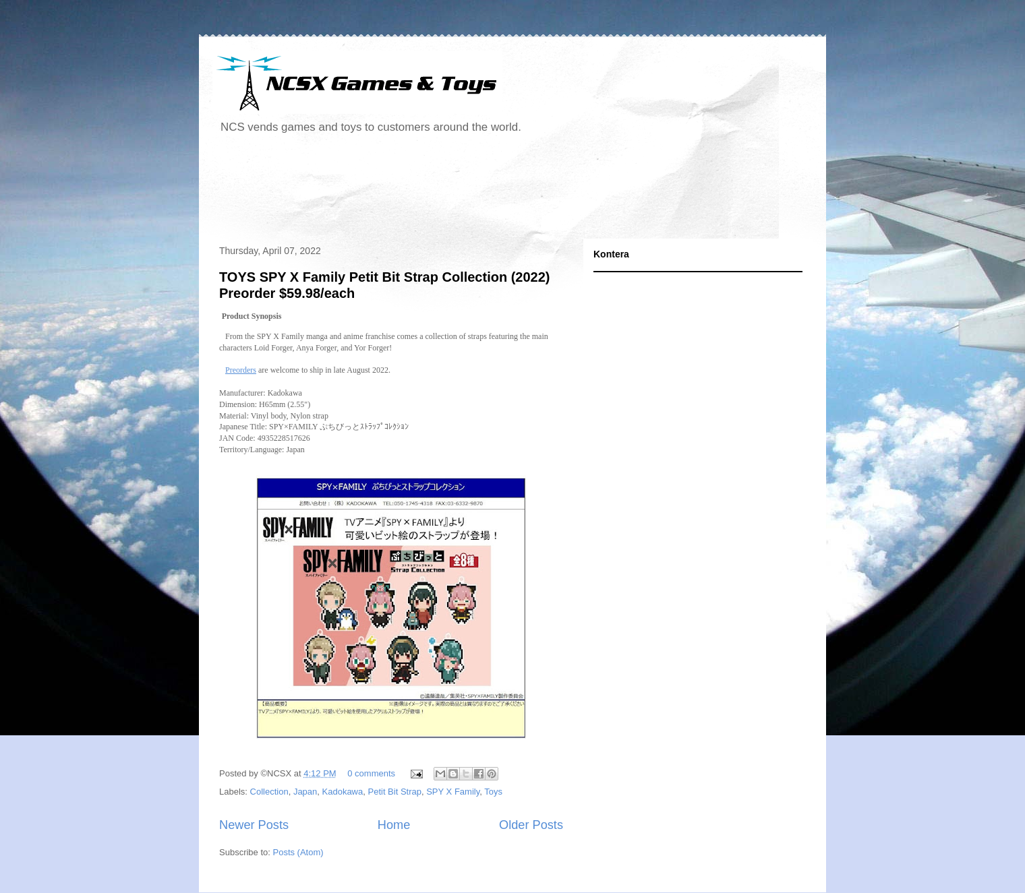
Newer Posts (254, 825)
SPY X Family (452, 792)
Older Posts (531, 825)
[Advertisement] (457, 191)
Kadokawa (342, 792)
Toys (493, 792)
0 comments (371, 773)
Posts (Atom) (298, 852)
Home (394, 825)
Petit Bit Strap (394, 792)
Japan (305, 792)
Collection (269, 792)
